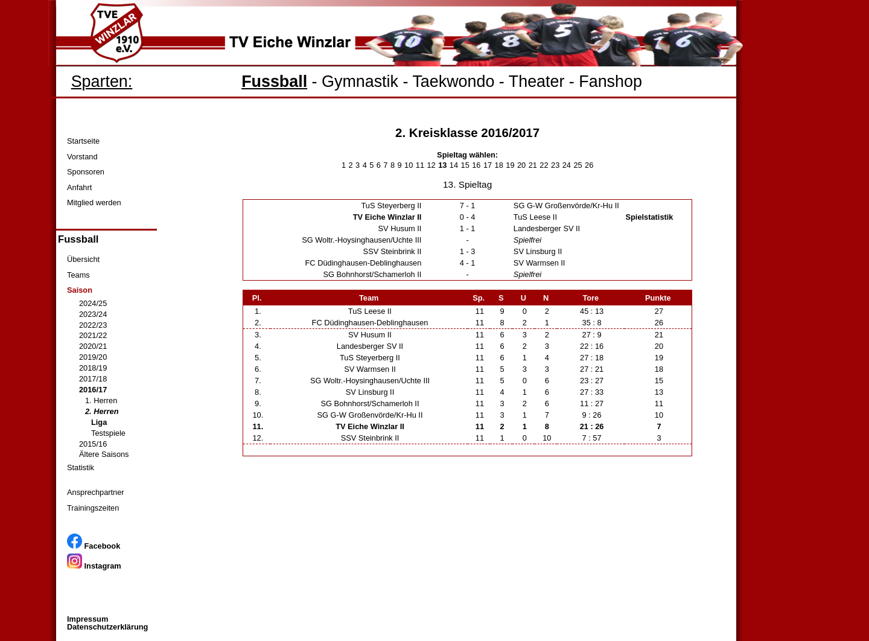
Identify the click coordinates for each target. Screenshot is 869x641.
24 (566, 165)
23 (555, 165)
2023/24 (93, 314)
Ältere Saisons (104, 454)
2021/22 (93, 335)
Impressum (87, 618)
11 (420, 165)
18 (499, 165)
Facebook (93, 545)
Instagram (94, 565)
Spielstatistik (649, 217)
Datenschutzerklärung (107, 626)
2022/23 (93, 325)
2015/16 (93, 443)
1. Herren (101, 400)
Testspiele (108, 433)
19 (510, 165)
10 (408, 165)
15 (465, 165)
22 (544, 165)
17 (487, 165)
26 (589, 165)
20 (521, 165)
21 (533, 165)
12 (431, 165)
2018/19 (93, 367)
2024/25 (93, 303)
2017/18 (93, 378)
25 (577, 165)
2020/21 (93, 346)
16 (476, 165)
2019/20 (93, 357)
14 (454, 165)
